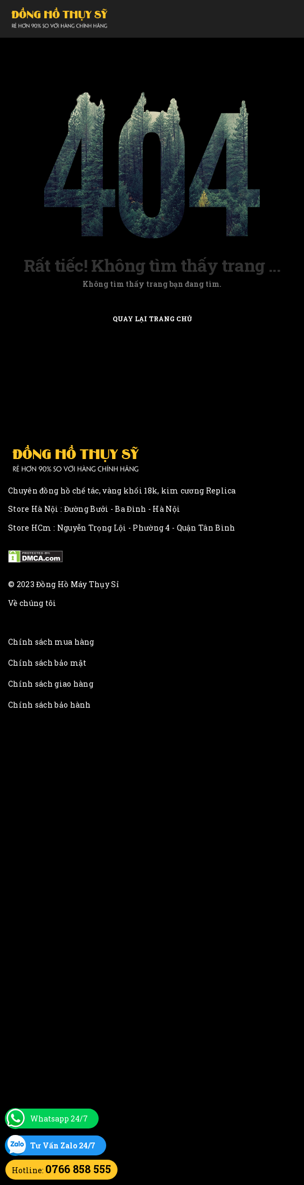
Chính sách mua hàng (51, 642)
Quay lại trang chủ (152, 318)
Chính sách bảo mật (47, 663)
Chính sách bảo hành (49, 705)
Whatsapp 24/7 (59, 1118)
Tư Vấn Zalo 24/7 (62, 1145)
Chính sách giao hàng (50, 684)
